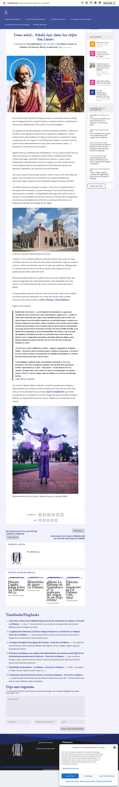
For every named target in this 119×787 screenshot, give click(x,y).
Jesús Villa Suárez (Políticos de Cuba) (103, 86)
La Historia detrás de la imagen (17, 21)
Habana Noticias (39, 21)
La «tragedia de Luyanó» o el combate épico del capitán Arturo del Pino (100, 139)
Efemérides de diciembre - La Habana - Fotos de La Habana (36, 671)
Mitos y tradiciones (49, 51)
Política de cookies (72, 781)
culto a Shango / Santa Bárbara (54, 303)
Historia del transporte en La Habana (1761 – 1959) (73, 593)
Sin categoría (101, 49)
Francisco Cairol (102, 47)
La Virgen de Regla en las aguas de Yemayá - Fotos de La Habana (39, 646)
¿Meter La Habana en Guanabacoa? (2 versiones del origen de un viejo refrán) (55, 595)
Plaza (108, 78)
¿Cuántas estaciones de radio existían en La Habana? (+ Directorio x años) (100, 126)
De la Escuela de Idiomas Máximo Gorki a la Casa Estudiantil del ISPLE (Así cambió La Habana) (100, 151)
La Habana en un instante (81, 16)
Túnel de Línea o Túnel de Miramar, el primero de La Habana (103, 71)
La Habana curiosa (57, 16)
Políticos (108, 62)
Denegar (88, 776)
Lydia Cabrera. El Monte (25, 383)
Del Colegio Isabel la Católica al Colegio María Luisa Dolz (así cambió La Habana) (99, 179)
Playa (104, 78)
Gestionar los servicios (71, 768)
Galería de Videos (96, 190)
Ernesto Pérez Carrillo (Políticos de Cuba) (102, 58)
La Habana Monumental (35, 16)
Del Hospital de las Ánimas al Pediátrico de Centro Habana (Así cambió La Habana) (100, 165)
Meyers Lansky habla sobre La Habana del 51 (16, 591)
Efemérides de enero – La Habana (35, 588)
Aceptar (70, 776)
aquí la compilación (55, 395)
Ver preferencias (107, 776)
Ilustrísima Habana (12, 16)
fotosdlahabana (34, 48)
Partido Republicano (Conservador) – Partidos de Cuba (102, 98)
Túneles (98, 79)
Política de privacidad (87, 781)
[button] (115, 747)
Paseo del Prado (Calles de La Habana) (34, 3)
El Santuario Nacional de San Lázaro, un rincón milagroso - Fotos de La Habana (46, 679)
